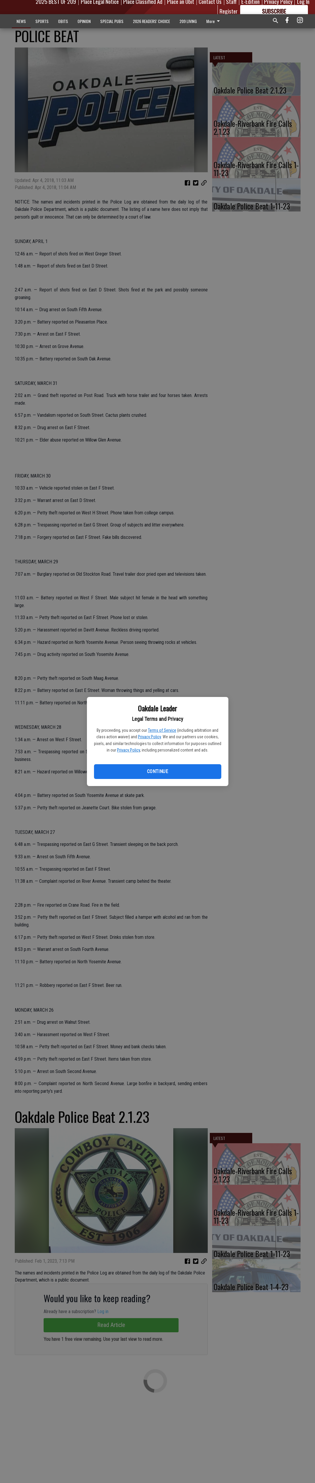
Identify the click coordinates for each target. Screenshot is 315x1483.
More (214, 21)
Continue (157, 771)
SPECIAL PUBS (111, 21)
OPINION (84, 21)
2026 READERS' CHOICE (151, 21)
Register (229, 11)
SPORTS (42, 21)
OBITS (63, 21)
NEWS (21, 21)
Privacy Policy (149, 736)
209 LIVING (188, 21)
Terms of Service (162, 730)
